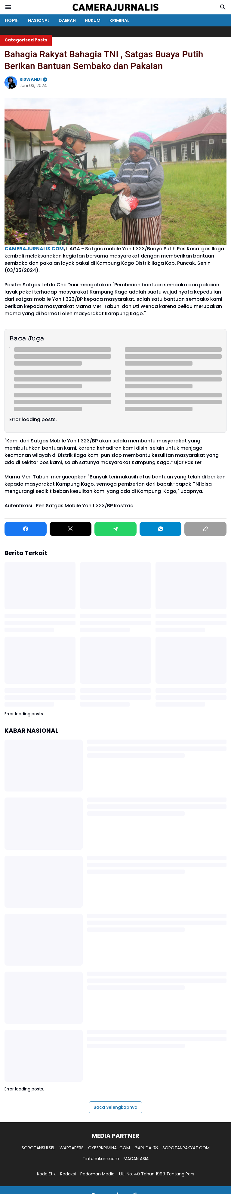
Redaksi (68, 1174)
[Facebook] (26, 529)
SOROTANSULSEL (38, 1148)
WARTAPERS (72, 1148)
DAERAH (67, 20)
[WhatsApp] (161, 529)
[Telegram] (115, 529)
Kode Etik (46, 1174)
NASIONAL (39, 20)
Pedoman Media (97, 1174)
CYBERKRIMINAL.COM (109, 1148)
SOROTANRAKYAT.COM (186, 1148)
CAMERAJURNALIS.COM (34, 248)
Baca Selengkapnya (115, 1107)
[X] (71, 529)
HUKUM (92, 20)
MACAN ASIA (136, 1159)
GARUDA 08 (146, 1148)
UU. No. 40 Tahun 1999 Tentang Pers (156, 1174)
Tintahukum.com (101, 1159)
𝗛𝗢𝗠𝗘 (12, 20)
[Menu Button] (8, 7)
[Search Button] (223, 7)
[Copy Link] (205, 529)
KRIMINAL (119, 20)
